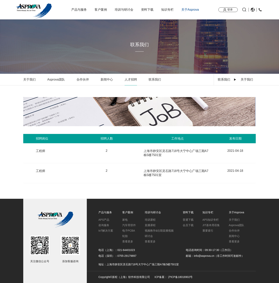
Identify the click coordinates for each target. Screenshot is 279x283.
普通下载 (188, 219)
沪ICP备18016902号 (180, 277)
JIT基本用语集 (211, 225)
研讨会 (149, 236)
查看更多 (127, 241)
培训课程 (150, 219)
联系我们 (224, 79)
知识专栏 (167, 9)
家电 (125, 219)
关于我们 (29, 79)
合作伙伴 (83, 79)
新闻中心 (107, 79)
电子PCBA (128, 230)
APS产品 (103, 219)
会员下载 (188, 225)
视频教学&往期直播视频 (159, 230)
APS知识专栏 (210, 219)
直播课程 (150, 225)
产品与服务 (79, 9)
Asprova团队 (56, 79)
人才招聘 (131, 79)
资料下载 (147, 9)
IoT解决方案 (105, 230)
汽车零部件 (129, 225)
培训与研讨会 (124, 9)
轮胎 (125, 236)
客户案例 (101, 9)
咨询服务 (103, 225)
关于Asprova (190, 9)
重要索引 (207, 230)
